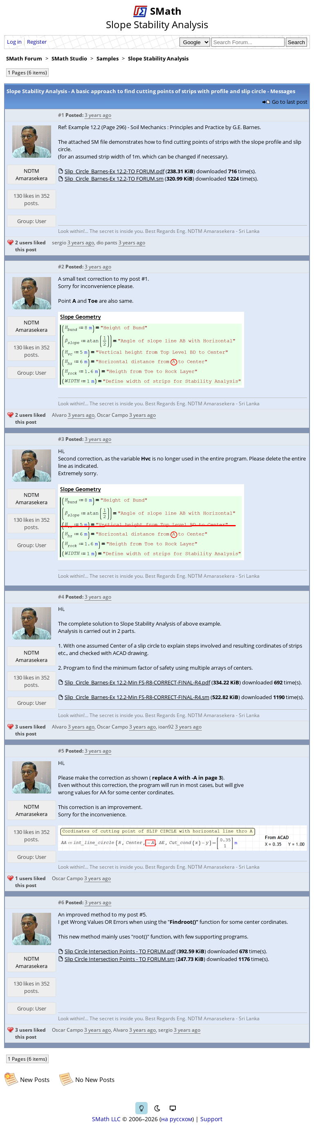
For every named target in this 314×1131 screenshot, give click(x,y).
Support (211, 1119)
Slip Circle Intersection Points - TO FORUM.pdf (120, 951)
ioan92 (166, 726)
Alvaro (59, 414)
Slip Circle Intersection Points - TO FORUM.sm (120, 959)
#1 (61, 115)
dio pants (106, 242)
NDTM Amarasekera (31, 174)
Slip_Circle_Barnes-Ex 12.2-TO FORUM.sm (114, 178)
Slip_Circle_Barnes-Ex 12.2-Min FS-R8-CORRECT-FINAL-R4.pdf (137, 682)
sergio (59, 242)
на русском (176, 1119)
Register (37, 41)
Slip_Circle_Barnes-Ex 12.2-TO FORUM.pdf (114, 171)
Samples (107, 58)
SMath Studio (69, 58)
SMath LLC (106, 1119)
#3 (61, 439)
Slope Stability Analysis (158, 58)
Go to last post (289, 101)
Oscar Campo (112, 414)
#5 (61, 750)
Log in (14, 41)
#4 (61, 596)
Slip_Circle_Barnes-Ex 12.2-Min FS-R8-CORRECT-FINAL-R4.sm (137, 697)
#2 (61, 266)
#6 (61, 902)
